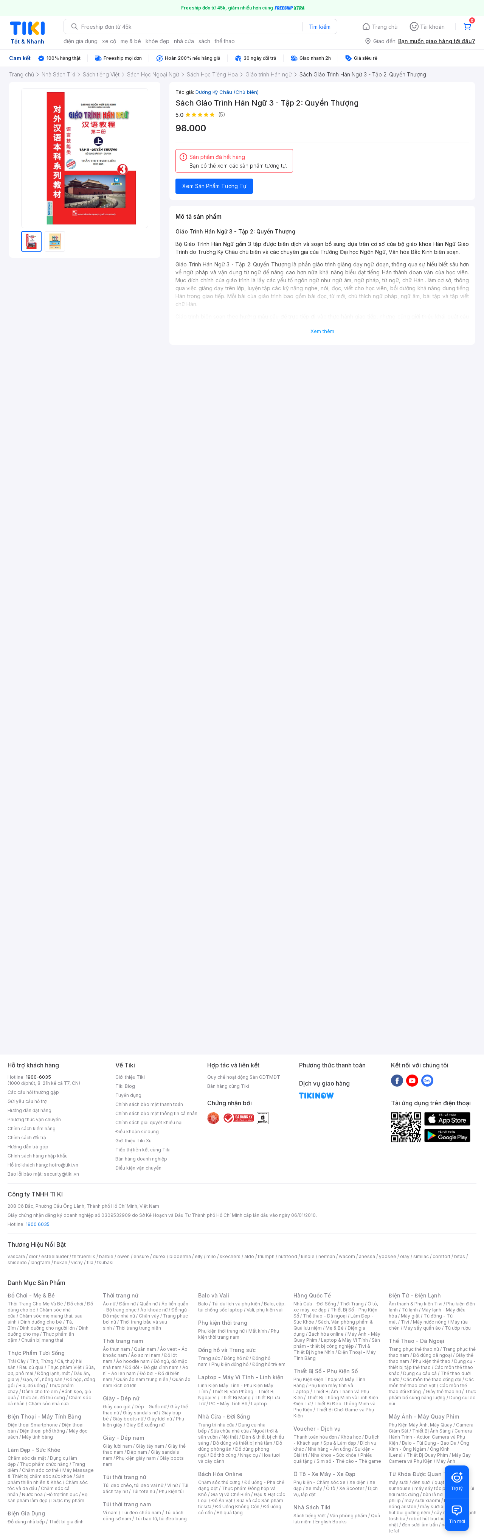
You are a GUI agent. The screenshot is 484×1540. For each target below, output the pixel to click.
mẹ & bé (131, 41)
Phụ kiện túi (171, 1491)
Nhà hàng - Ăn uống (329, 1449)
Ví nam (110, 1512)
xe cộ (109, 41)
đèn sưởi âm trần (420, 1525)
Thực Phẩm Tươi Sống (36, 1353)
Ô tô (330, 1488)
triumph (266, 1256)
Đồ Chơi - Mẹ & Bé (31, 1295)
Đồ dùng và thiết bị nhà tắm (242, 1443)
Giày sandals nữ (140, 1413)
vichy (77, 1262)
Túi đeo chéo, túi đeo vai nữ (133, 1485)
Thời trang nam (123, 1341)
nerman (326, 1256)
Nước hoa (32, 1494)
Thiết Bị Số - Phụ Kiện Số (325, 1371)
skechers (230, 1256)
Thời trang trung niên (138, 1328)
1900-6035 (38, 1077)
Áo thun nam (116, 1349)
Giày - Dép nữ (121, 1398)
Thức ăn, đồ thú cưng (42, 1397)
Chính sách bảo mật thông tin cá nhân (156, 1113)
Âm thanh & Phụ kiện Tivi (415, 1304)
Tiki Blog (125, 1086)
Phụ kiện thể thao (431, 1361)
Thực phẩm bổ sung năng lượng (432, 1394)
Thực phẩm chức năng (44, 1464)
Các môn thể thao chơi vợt (431, 1382)
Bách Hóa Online (220, 1474)
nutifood (287, 1256)
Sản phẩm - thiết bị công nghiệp (336, 1343)
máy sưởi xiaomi (438, 1506)
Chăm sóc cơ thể (40, 1470)
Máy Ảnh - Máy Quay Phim (424, 1416)
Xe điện (357, 1482)
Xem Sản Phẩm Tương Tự (214, 186)
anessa (367, 1256)
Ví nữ (172, 1485)
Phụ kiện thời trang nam (238, 1334)
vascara (16, 1256)
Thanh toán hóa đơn (315, 1437)
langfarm (40, 1262)
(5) (221, 114)
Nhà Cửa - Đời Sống (224, 1416)
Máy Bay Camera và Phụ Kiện (430, 1458)
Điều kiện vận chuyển (138, 1168)
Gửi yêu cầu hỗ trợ (27, 1101)
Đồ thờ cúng (223, 1455)
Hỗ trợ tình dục (62, 1494)
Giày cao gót (117, 1406)
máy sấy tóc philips (435, 1488)
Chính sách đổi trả (27, 1137)
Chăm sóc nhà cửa (48, 1403)
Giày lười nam (117, 1446)
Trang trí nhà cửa (216, 1425)
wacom (347, 1256)
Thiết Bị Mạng (235, 1397)
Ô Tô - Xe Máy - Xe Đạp (324, 1474)
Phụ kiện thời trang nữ (221, 1331)
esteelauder (54, 1256)
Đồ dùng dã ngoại (432, 1355)
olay (405, 1256)
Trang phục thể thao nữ (414, 1349)
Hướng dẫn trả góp (28, 1147)
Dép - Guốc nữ (150, 1406)
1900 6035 (38, 1224)
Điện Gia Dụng (26, 1513)
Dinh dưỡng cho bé (41, 1322)
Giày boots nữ (128, 1419)
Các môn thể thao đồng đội (432, 1379)
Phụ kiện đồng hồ (229, 1364)
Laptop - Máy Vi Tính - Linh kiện (241, 1377)
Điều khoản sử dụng (137, 1131)
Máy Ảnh (445, 1461)
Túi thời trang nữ (124, 1477)
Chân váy (149, 1316)
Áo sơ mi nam (145, 1355)
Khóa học (351, 1437)
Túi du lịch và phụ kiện (236, 1304)
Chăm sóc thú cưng (219, 1482)
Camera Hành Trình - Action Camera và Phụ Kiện (430, 1437)
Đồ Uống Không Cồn (237, 1506)
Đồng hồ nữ (236, 1358)
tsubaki (105, 1262)
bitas (459, 1256)
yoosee (387, 1256)
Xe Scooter (351, 1488)
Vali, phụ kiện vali (265, 1310)
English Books (331, 1521)
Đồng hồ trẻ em (268, 1364)
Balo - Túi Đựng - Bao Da (429, 1443)
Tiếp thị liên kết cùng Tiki (143, 1150)
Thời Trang (352, 1304)
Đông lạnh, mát (53, 1373)
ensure (141, 1256)
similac (421, 1256)
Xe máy (314, 1488)
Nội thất (230, 1437)
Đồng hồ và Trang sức (227, 1350)
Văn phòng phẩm (348, 1515)
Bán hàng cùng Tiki (228, 1086)
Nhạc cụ (249, 1455)
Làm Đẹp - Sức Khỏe (34, 1450)
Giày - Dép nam (123, 1437)
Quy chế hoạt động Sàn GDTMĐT (243, 1077)
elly (199, 1256)
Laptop (259, 1403)
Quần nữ (149, 1304)
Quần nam (145, 1349)
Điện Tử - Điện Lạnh (415, 1295)
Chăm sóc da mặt (27, 1458)
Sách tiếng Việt (309, 1515)
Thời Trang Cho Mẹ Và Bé (35, 1304)
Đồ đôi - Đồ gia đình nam (151, 1367)
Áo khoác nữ (154, 1310)
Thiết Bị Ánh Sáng (431, 1431)
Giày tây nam (150, 1446)
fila (90, 1262)
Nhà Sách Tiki (311, 1507)
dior (33, 1256)
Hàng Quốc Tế (312, 1295)
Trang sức (209, 1358)
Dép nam (137, 1452)
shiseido (17, 1262)
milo (211, 1256)
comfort (441, 1256)
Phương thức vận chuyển (34, 1119)
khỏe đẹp (157, 41)
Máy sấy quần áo (422, 1328)
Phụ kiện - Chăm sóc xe (319, 1482)
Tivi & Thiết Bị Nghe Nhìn (331, 1349)
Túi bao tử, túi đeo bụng (161, 1518)
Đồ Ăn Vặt (222, 1500)
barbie (106, 1256)
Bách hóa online (326, 1334)
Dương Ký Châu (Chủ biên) (227, 92)
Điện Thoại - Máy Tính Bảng (44, 1416)
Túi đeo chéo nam (141, 1512)
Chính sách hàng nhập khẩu (38, 1156)
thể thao (225, 41)
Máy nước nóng (430, 1322)
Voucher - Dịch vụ (316, 1428)
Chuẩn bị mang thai (42, 1340)
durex (159, 1256)
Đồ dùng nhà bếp (26, 1521)
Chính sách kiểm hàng (32, 1128)
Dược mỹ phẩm (67, 1500)
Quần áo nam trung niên (142, 1379)
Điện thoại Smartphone (33, 1425)
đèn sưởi (421, 1482)
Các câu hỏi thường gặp (33, 1092)
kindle (308, 1256)
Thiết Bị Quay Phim (427, 1455)
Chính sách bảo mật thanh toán (149, 1104)
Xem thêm (322, 331)
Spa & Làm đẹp (339, 1443)
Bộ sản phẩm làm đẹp (47, 1497)
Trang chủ (384, 26)
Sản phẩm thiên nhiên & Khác (46, 1479)
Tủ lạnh (410, 1310)
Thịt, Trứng (41, 1361)
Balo (203, 1304)
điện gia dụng (81, 41)
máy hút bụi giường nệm (429, 1509)
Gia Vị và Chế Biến (230, 1494)
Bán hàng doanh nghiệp (141, 1159)
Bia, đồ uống (32, 1385)
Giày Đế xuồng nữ (145, 1425)
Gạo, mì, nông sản (42, 1379)
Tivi (405, 1322)
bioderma (180, 1256)
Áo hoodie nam (133, 1361)
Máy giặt (410, 1316)
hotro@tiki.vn (63, 1165)
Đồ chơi (75, 1304)
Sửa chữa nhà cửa (230, 1431)
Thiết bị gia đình (66, 1521)
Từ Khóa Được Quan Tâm (422, 1474)
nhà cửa (184, 41)
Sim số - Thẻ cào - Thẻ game (348, 1461)
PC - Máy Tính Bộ (228, 1403)
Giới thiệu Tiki (130, 1077)
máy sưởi (398, 1482)
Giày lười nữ (159, 1419)
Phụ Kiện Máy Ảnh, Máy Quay (420, 1425)
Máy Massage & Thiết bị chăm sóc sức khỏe (51, 1473)
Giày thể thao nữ (443, 1391)
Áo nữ (109, 1304)
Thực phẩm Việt (64, 1367)
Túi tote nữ (143, 1491)
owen (123, 1256)
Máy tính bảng (37, 1437)
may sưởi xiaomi (422, 1500)
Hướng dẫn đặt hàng (29, 1110)
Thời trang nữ (120, 1295)
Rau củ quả (31, 1367)
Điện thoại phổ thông (42, 1431)
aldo (249, 1256)
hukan (60, 1262)
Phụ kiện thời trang (222, 1322)
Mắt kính (257, 1331)
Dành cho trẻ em (40, 1391)
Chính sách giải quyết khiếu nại (149, 1122)
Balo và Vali (213, 1295)
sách (204, 41)
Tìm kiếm (319, 26)
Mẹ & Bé (335, 1328)
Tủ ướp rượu (458, 1328)
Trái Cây (17, 1361)
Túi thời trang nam (127, 1504)
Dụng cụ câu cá (420, 1373)
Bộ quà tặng (230, 1512)
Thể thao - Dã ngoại (325, 1316)
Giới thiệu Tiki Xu (133, 1140)
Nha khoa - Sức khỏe (334, 1455)
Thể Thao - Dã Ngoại (416, 1341)
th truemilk (83, 1256)
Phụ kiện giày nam (136, 1458)
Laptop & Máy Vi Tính (344, 1340)
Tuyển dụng (128, 1095)
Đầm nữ (127, 1304)
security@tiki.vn (61, 1174)
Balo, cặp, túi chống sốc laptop (241, 1307)
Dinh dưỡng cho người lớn (47, 1328)
